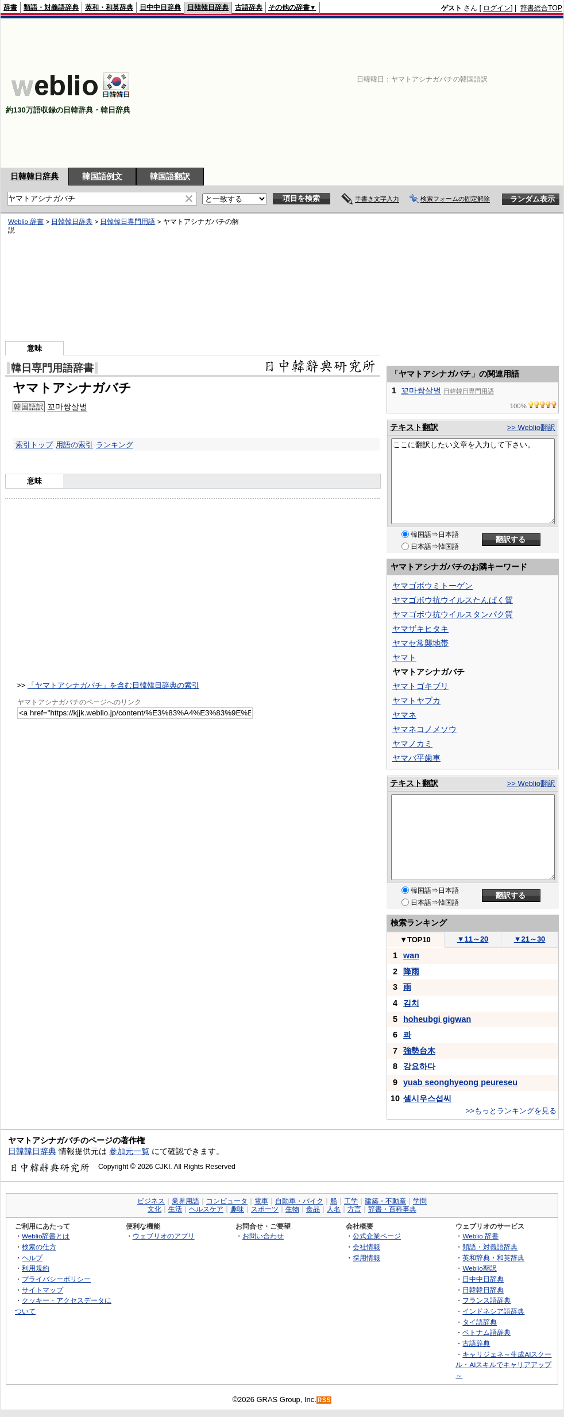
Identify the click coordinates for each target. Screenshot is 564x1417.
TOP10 (415, 939)
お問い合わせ (263, 1236)
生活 (175, 1209)
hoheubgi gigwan (437, 1019)
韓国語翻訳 (170, 176)
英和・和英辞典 (109, 7)
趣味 (237, 1209)
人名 (334, 1209)
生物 (292, 1209)
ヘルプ (32, 1257)
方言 (354, 1209)
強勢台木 (419, 1050)
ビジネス (151, 1201)
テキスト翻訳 (414, 427)
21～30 (530, 939)
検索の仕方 (39, 1246)
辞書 (10, 7)
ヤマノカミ (412, 743)
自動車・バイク (299, 1201)
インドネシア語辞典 (493, 1311)
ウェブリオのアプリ (164, 1236)
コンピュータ (227, 1201)
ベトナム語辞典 (486, 1332)
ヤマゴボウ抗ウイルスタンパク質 (452, 614)
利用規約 (35, 1268)
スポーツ (265, 1209)
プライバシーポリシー (56, 1279)
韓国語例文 (102, 176)
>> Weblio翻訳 (531, 427)
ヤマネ (404, 714)
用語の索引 (74, 444)
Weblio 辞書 (26, 221)
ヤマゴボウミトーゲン (432, 585)
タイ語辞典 (479, 1322)
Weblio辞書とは (45, 1236)
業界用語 (185, 1201)
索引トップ (34, 444)
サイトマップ (42, 1290)
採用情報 (366, 1257)
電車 (261, 1201)
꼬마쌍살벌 (67, 406)
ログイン (497, 8)
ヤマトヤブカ (416, 700)
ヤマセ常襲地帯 (420, 643)
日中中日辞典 (160, 7)
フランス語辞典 (486, 1300)
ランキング (114, 444)
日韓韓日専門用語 (127, 221)
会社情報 (366, 1246)
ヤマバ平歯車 (416, 757)
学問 (420, 1201)
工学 (351, 1201)
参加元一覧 (129, 1151)
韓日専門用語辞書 (52, 368)
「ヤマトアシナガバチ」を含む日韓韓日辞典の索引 (113, 685)
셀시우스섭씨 (427, 1098)
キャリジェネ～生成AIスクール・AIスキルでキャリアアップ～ (503, 1364)
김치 (411, 1003)
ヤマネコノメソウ (424, 729)
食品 (313, 1209)
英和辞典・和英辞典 (493, 1257)
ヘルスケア (206, 1209)
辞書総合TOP (541, 8)
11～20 (473, 939)
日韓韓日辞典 (208, 7)
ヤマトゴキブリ (420, 686)
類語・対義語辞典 (51, 7)
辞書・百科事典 (392, 1209)
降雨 (411, 971)
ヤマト (404, 657)
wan (411, 955)
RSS (324, 1400)
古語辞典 (248, 7)
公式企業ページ (377, 1236)
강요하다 (419, 1066)
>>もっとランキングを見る (511, 1110)
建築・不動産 (385, 1201)
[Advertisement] (471, 93)
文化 (154, 1209)
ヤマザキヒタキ (420, 628)
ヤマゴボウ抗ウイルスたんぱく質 (452, 600)
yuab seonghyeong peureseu (460, 1082)
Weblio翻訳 (479, 1268)
